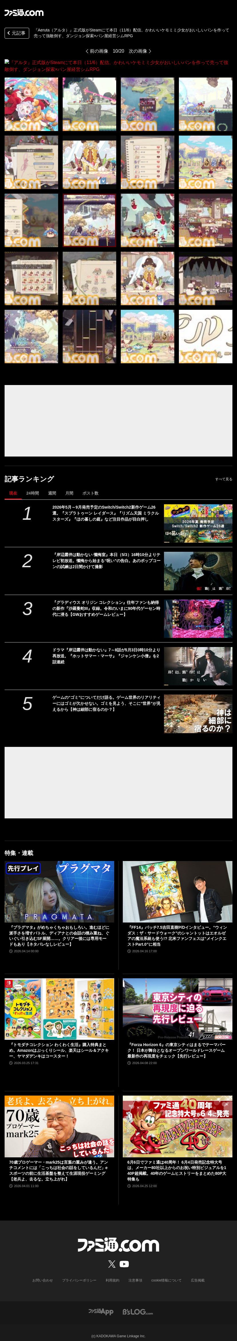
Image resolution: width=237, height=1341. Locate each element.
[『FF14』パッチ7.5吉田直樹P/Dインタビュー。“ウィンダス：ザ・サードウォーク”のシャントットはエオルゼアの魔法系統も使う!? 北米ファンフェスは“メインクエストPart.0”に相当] (177, 885)
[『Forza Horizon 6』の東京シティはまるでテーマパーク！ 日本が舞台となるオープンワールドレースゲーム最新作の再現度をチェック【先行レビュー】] (177, 1002)
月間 (69, 486)
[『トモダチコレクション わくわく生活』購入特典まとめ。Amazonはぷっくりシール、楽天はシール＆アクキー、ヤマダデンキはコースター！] (59, 1002)
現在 (13, 486)
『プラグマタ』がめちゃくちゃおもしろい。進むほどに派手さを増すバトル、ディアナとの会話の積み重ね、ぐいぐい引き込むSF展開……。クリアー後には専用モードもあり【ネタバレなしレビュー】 (59, 929)
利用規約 (112, 1273)
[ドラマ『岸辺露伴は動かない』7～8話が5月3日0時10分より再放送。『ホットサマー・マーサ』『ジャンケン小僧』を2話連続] (198, 659)
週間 (52, 486)
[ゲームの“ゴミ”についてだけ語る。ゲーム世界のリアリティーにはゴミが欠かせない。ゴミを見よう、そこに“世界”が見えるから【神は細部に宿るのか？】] (198, 707)
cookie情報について (166, 1273)
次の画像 (138, 51)
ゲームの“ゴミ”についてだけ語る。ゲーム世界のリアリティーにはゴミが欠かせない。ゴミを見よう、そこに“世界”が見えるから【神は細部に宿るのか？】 (106, 696)
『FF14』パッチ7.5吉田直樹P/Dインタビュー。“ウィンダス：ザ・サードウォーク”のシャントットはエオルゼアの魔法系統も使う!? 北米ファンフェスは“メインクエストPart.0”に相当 (177, 929)
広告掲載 (198, 1273)
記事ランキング (29, 472)
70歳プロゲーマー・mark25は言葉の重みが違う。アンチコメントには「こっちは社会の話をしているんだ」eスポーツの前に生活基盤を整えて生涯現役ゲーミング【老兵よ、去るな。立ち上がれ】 (58, 1164)
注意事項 (135, 1273)
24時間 (32, 486)
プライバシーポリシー (79, 1273)
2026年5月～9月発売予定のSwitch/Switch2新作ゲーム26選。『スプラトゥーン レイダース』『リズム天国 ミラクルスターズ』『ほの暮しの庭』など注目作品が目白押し (105, 506)
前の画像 (99, 51)
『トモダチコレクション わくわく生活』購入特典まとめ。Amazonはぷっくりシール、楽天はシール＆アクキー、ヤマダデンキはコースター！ (59, 1043)
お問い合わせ (42, 1273)
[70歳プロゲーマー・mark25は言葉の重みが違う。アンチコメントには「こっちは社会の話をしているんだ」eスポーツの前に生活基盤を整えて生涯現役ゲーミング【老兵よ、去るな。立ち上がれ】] (59, 1119)
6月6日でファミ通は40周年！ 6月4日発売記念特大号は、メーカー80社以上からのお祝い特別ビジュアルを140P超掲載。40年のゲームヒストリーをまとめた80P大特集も (176, 1164)
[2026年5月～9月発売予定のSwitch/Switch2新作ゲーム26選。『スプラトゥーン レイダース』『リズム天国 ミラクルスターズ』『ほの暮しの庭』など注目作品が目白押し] (198, 516)
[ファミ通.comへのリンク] (24, 12)
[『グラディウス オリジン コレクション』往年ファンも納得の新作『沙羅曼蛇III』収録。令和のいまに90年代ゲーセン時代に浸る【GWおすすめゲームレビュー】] (198, 612)
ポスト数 (90, 486)
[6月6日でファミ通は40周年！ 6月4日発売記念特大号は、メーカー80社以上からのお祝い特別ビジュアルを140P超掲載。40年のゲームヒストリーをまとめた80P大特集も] (177, 1119)
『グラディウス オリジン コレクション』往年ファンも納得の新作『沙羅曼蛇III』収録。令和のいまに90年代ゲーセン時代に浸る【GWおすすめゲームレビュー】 (106, 601)
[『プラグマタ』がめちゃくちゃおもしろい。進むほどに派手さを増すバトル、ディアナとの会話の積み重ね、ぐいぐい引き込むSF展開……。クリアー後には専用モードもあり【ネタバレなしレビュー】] (59, 885)
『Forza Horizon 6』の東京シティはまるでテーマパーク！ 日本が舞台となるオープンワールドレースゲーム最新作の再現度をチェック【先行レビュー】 (176, 1043)
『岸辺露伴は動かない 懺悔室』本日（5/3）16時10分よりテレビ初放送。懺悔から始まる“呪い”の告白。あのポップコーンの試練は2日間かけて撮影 (106, 553)
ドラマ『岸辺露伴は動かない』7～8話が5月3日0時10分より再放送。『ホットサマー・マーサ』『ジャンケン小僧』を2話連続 (106, 649)
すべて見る (223, 472)
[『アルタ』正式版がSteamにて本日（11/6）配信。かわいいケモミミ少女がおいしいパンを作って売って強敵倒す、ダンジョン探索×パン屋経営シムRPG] (31, 97)
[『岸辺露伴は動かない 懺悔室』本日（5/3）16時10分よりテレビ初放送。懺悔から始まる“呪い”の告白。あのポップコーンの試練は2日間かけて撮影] (198, 564)
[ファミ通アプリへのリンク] (101, 1304)
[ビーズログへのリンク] (138, 1304)
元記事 (15, 34)
